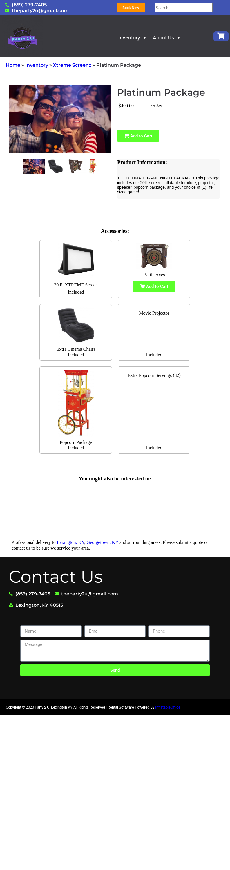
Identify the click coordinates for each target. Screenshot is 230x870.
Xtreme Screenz (72, 65)
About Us (167, 37)
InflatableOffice (167, 707)
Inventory (132, 37)
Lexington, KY (70, 542)
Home (13, 65)
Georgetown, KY (102, 542)
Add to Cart (138, 136)
